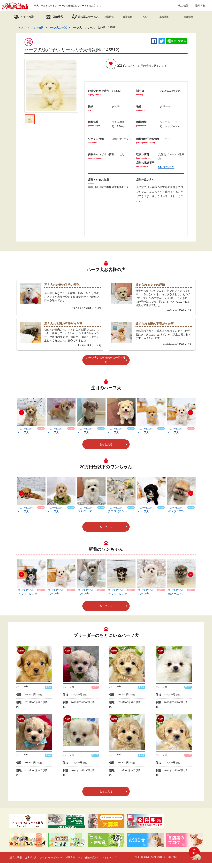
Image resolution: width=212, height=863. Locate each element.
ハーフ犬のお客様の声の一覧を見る (106, 359)
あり (167, 138)
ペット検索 (37, 27)
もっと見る (106, 444)
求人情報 (183, 5)
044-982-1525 (166, 167)
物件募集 (200, 5)
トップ (22, 27)
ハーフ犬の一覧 (57, 27)
